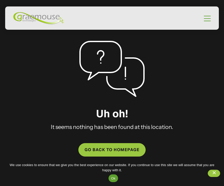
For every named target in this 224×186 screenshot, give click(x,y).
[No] (214, 173)
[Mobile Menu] (207, 19)
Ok (113, 178)
